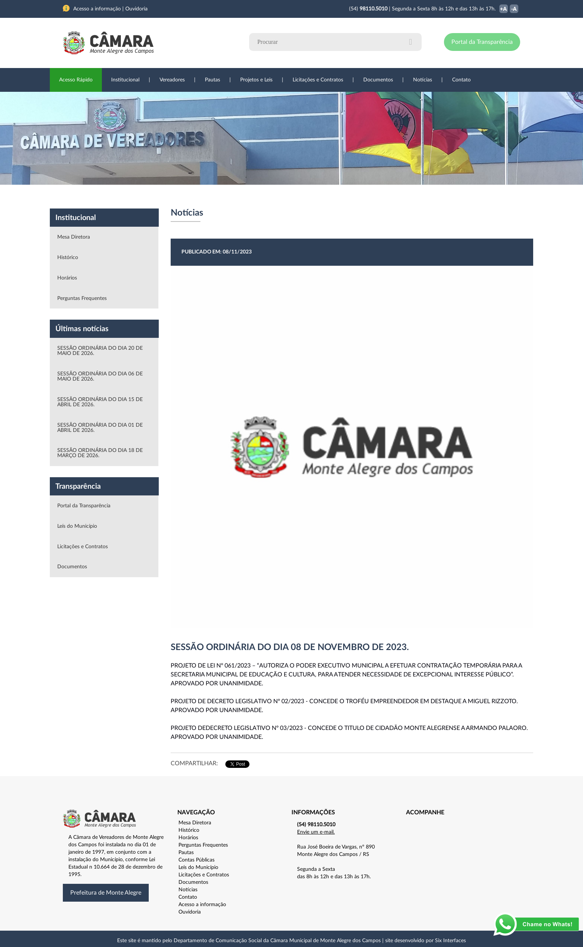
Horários (67, 278)
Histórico (67, 257)
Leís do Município (77, 526)
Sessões (200, 196)
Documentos (378, 80)
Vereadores (172, 80)
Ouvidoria (374, 196)
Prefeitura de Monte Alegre (105, 893)
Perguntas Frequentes (82, 298)
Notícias (422, 80)
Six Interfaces (450, 940)
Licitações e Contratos (318, 80)
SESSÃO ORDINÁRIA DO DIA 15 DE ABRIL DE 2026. (100, 402)
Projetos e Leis (256, 80)
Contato (461, 80)
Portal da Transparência (482, 42)
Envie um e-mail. (316, 832)
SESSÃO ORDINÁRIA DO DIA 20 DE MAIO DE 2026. (100, 351)
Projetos (162, 196)
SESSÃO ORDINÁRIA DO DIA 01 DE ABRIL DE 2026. (100, 428)
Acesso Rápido (76, 80)
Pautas (212, 80)
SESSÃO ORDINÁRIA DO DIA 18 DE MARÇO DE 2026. (100, 453)
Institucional (125, 80)
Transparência (287, 196)
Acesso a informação (202, 904)
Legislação (240, 196)
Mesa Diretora (73, 237)
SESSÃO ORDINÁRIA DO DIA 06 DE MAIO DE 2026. (100, 376)
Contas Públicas (196, 860)
